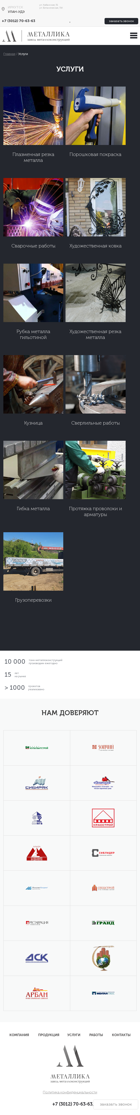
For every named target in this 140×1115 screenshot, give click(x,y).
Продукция (48, 1035)
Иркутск (15, 7)
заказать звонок (121, 21)
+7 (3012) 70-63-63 (18, 21)
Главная (9, 54)
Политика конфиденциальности (70, 1092)
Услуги (23, 54)
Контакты (121, 1035)
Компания (19, 1035)
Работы (96, 1035)
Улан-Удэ (16, 11)
